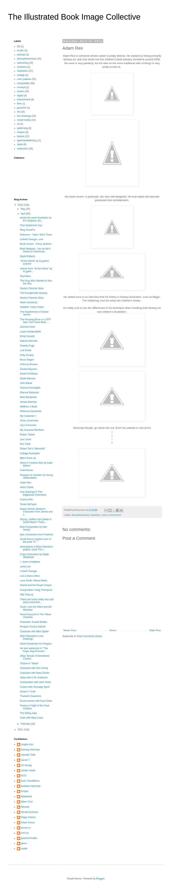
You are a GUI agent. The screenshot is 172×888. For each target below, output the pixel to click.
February (26, 723)
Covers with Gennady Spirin (35, 687)
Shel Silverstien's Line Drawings (31, 637)
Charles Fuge (27, 345)
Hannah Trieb (28, 754)
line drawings (24, 116)
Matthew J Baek (28, 406)
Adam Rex (25, 482)
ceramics (22, 66)
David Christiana (29, 373)
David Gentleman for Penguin (35, 643)
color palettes (24, 79)
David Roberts (27, 256)
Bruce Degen (27, 359)
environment (115, 515)
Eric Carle (25, 444)
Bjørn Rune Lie (28, 458)
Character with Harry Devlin (34, 673)
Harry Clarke (26, 487)
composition (23, 83)
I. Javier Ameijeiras (30, 561)
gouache (21, 107)
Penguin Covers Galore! (33, 626)
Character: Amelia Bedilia (33, 622)
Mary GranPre (27, 230)
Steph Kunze (28, 822)
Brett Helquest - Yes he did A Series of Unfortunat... (35, 250)
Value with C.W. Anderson (34, 677)
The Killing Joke (28, 713)
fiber (19, 103)
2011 (21, 729)
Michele (25, 806)
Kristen (24, 791)
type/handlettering (26, 140)
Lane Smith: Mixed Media (33, 580)
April (23, 213)
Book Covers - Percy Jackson (35, 244)
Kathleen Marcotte (30, 786)
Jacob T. (25, 760)
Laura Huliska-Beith (30, 331)
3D (18, 46)
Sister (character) (29, 420)
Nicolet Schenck (29, 812)
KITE (23, 775)
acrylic (20, 50)
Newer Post (69, 630)
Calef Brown (26, 470)
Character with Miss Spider (34, 631)
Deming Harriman (30, 749)
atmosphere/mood (80, 515)
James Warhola (28, 402)
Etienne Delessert (29, 392)
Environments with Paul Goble (36, 701)
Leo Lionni (25, 439)
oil (18, 124)
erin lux (25, 833)
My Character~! (28, 416)
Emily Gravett (27, 336)
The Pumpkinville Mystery (33, 293)
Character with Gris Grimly (34, 668)
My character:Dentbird (32, 430)
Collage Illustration (30, 453)
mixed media (24, 120)
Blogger (100, 878)
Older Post (155, 630)
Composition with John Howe (35, 682)
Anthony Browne (29, 364)
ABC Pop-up (26, 594)
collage (21, 75)
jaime (24, 843)
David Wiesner (28, 378)
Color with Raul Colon (31, 717)
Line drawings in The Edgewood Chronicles (33, 493)
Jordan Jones (28, 770)
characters (95, 515)
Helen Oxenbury (28, 302)
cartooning (22, 62)
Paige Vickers (28, 817)
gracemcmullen (29, 838)
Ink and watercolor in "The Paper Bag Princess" (34, 649)
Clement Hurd (27, 326)
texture (20, 136)
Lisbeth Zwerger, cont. (32, 239)
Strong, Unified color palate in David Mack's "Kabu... (35, 521)
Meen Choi (27, 801)
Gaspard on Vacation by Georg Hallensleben (36, 476)
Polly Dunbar (27, 355)
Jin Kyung (26, 765)
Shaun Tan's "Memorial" (32, 448)
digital (20, 95)
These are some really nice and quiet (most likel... (36, 601)
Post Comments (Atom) (89, 636)
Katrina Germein (28, 340)
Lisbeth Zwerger (28, 571)
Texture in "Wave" (29, 663)
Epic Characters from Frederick (36, 534)
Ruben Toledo (27, 434)
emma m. (26, 827)
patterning (22, 128)
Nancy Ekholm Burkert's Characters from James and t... (36, 511)
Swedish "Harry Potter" (32, 307)
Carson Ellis (26, 499)
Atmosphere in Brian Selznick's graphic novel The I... (36, 548)
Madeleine (26, 796)
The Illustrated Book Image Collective (74, 16)
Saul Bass (25, 276)
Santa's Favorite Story (32, 288)
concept (21, 87)
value (20, 144)
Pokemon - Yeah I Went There (36, 234)
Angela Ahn (27, 744)
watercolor (22, 148)
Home (112, 630)
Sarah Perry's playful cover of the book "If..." (35, 540)
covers (104, 515)
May (23, 208)
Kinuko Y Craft (27, 691)
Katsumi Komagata (30, 387)
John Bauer (26, 383)
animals (21, 54)
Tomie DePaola (28, 504)
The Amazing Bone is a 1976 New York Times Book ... (35, 321)
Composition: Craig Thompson (36, 590)
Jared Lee (25, 566)
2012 (21, 204)
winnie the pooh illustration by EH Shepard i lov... (35, 219)
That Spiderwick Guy (31, 225)
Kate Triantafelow (30, 780)
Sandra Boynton (28, 369)
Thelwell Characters (30, 696)
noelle (24, 848)
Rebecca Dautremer (30, 411)
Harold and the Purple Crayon (36, 585)
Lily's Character (28, 425)
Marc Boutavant (28, 397)
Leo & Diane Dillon (30, 576)
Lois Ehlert (25, 350)
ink (18, 111)
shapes (21, 132)
